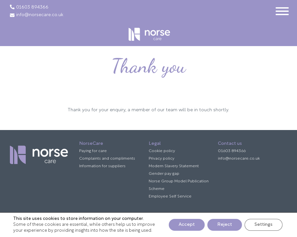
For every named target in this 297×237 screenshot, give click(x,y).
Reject (224, 224)
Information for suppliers (102, 166)
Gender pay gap (164, 174)
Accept (187, 224)
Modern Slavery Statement (174, 166)
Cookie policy (162, 151)
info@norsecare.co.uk (36, 15)
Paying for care (93, 151)
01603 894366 (32, 7)
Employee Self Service (170, 196)
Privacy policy (161, 159)
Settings (263, 224)
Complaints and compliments (107, 159)
